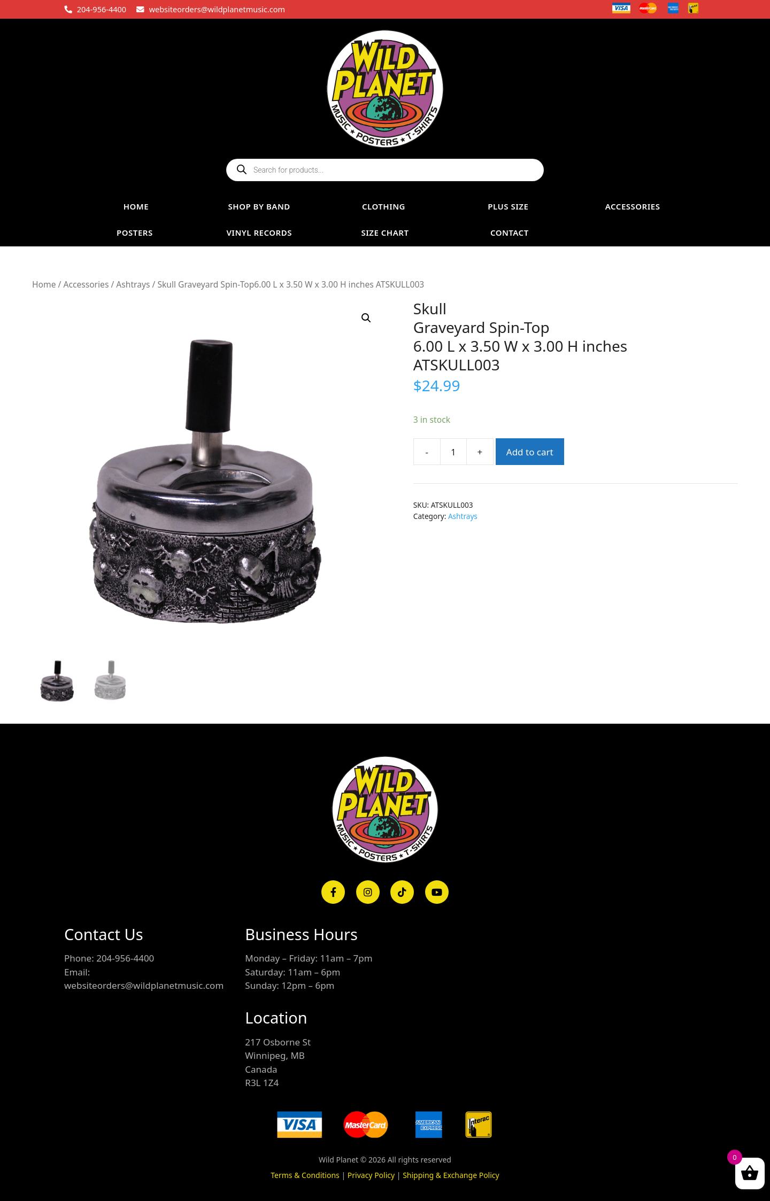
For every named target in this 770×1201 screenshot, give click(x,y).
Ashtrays (133, 284)
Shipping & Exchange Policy (451, 1175)
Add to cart (529, 452)
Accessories (86, 284)
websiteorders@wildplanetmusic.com (217, 9)
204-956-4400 (101, 9)
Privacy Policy (371, 1175)
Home (44, 284)
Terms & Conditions (305, 1175)
